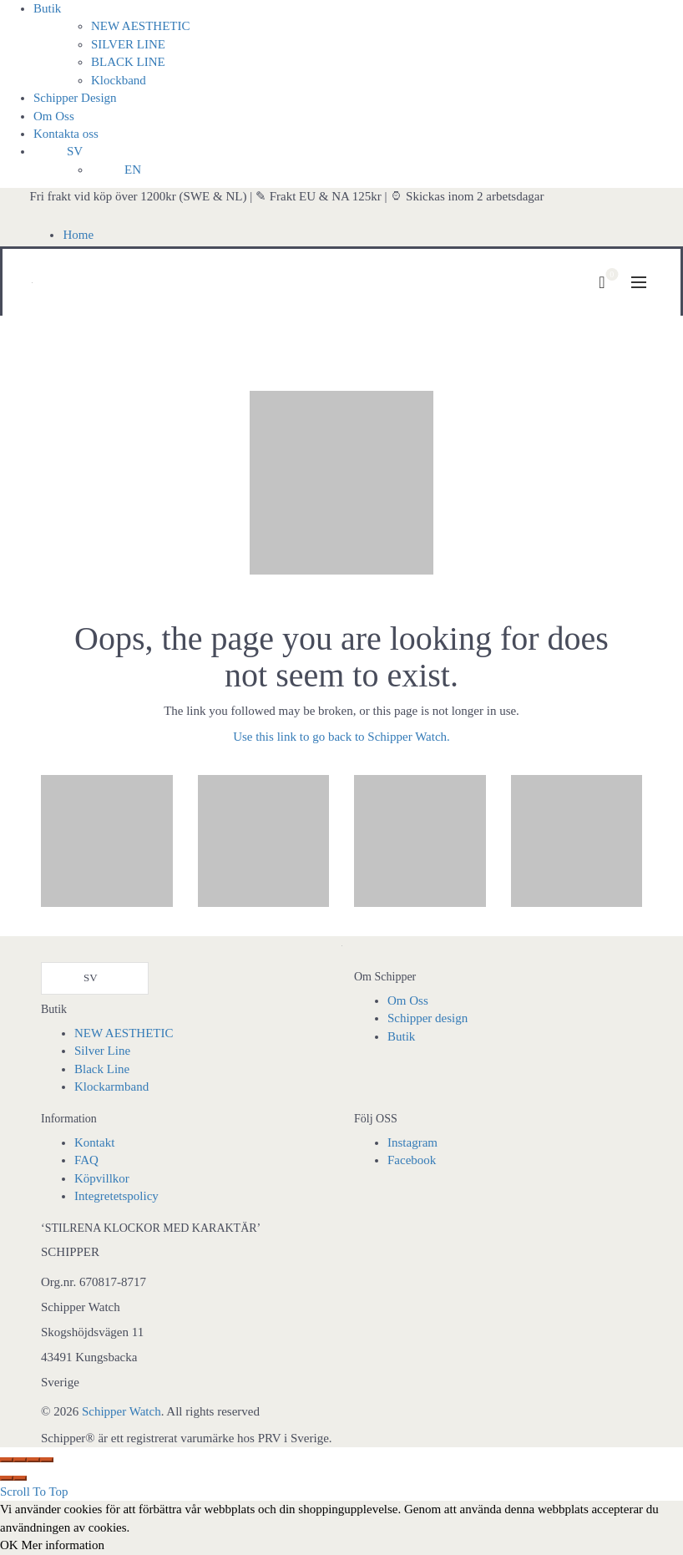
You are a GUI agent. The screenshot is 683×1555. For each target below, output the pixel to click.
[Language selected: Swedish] (95, 978)
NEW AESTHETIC (140, 26)
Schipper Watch (121, 1411)
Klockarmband (111, 1086)
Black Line (101, 1069)
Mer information (62, 1545)
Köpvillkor (101, 1178)
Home (78, 234)
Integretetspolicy (116, 1196)
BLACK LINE (128, 61)
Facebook (411, 1160)
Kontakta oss (66, 133)
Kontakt (94, 1142)
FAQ (86, 1160)
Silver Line (102, 1050)
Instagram (412, 1142)
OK (9, 1545)
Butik (47, 8)
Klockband (118, 80)
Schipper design (427, 1018)
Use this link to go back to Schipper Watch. (341, 736)
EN (132, 169)
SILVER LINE (128, 44)
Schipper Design (75, 97)
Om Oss (53, 116)
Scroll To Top (34, 1491)
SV (75, 151)
